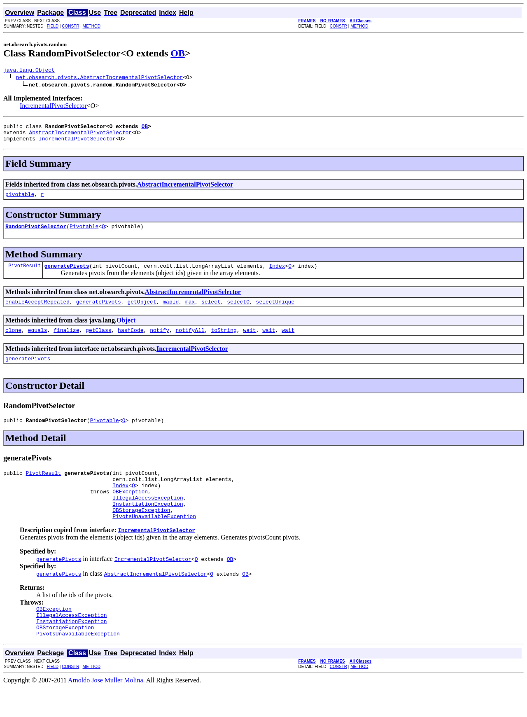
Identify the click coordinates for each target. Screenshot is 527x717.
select (211, 311)
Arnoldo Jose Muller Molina (105, 709)
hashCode (130, 341)
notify (159, 341)
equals (37, 341)
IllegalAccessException (147, 517)
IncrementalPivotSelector (53, 106)
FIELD (52, 26)
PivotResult (24, 274)
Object (126, 330)
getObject (141, 311)
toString (223, 341)
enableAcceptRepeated (37, 311)
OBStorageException (141, 532)
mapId (171, 311)
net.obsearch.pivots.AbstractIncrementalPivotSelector (99, 78)
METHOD (91, 26)
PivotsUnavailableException (154, 539)
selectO (238, 311)
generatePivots (66, 274)
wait (249, 341)
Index (277, 274)
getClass (98, 341)
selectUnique (275, 311)
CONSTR (70, 26)
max (190, 311)
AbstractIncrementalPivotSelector (80, 136)
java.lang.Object (29, 71)
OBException (130, 510)
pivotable (19, 200)
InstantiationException (147, 524)
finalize (66, 341)
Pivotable (84, 233)
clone (13, 341)
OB (177, 53)
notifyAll (190, 341)
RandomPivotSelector (35, 233)
